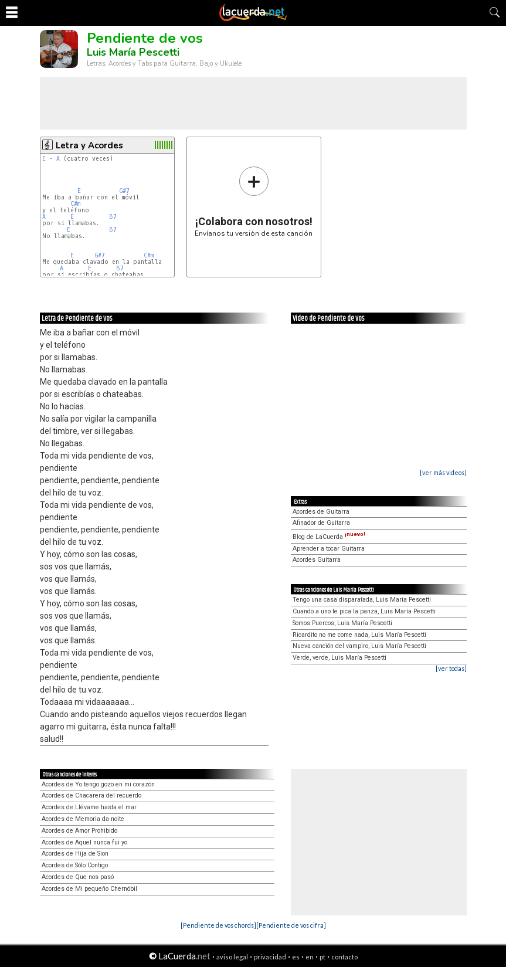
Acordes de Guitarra (321, 511)
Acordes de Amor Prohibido (79, 830)
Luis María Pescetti (133, 52)
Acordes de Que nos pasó (78, 877)
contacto (344, 957)
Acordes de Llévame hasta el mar (89, 807)
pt (322, 957)
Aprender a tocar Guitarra (329, 548)
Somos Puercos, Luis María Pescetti (342, 623)
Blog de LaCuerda (329, 537)
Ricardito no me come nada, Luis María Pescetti (359, 635)
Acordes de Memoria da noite (83, 819)
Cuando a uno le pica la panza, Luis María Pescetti (364, 611)
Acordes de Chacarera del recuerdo (91, 795)
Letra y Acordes (89, 145)
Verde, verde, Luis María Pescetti (339, 657)
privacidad (270, 957)
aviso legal (232, 957)
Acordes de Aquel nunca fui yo (84, 842)
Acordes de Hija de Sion (75, 853)
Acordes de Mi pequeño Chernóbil (89, 889)
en (309, 957)
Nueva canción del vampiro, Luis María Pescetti (359, 646)
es (296, 957)
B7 (113, 216)
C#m (75, 204)
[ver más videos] (443, 472)
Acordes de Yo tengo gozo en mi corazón (98, 784)
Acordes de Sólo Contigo (75, 865)
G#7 (125, 191)
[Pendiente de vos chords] (218, 925)
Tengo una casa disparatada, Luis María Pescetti (362, 599)
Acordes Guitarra (317, 560)
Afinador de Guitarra (321, 523)
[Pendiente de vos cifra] (291, 925)
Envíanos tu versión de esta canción (254, 201)
